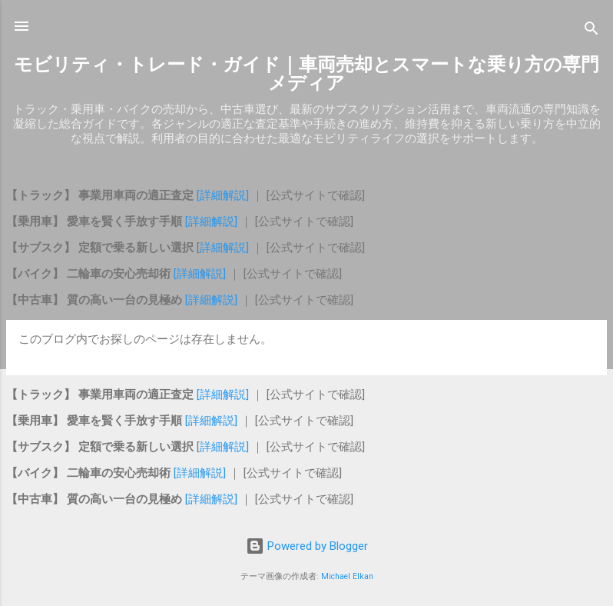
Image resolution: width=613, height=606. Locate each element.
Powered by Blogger (307, 546)
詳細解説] (226, 248)
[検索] (591, 31)
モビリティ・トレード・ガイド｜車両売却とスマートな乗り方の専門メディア (306, 74)
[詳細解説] (223, 195)
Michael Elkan (347, 576)
